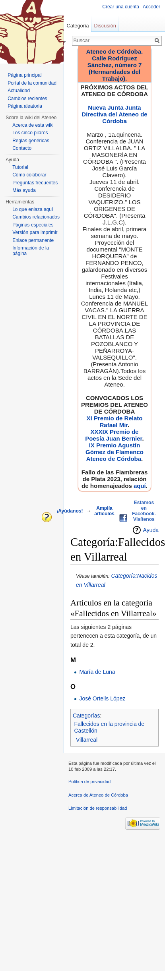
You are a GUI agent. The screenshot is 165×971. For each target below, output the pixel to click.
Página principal (24, 75)
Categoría (77, 26)
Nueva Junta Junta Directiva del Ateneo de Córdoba (114, 114)
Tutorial (20, 167)
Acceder (151, 7)
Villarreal (86, 740)
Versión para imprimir (34, 232)
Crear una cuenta (120, 7)
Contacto (21, 148)
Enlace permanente (33, 240)
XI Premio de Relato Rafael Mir (115, 421)
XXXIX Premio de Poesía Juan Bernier (113, 435)
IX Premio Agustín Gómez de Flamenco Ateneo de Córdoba (114, 452)
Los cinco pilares (30, 132)
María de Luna (97, 672)
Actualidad (19, 90)
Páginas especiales (32, 225)
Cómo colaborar (29, 175)
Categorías (86, 715)
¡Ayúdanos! (69, 511)
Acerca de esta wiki (32, 125)
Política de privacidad (89, 781)
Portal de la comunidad (32, 83)
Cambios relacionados (36, 217)
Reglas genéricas (30, 140)
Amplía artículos (104, 510)
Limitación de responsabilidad (97, 808)
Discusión (105, 26)
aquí (140, 485)
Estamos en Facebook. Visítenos (144, 511)
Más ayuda (24, 190)
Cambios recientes (27, 98)
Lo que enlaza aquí (32, 209)
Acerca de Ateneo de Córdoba (98, 795)
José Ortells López (102, 698)
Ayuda (151, 530)
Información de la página (30, 250)
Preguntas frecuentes (35, 183)
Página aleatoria (25, 106)
